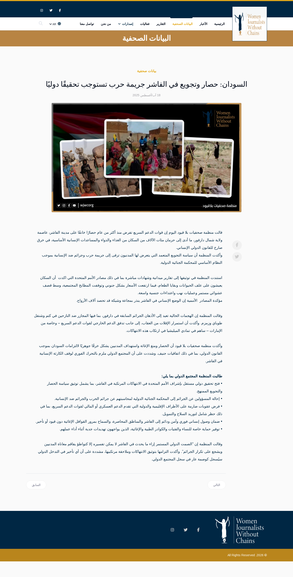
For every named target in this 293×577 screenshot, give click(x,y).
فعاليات (144, 24)
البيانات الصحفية (182, 24)
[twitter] (50, 10)
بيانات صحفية (146, 71)
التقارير (160, 24)
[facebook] (60, 10)
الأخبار (203, 24)
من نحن (106, 24)
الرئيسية (219, 24)
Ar (54, 24)
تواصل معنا (87, 24)
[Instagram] (41, 10)
